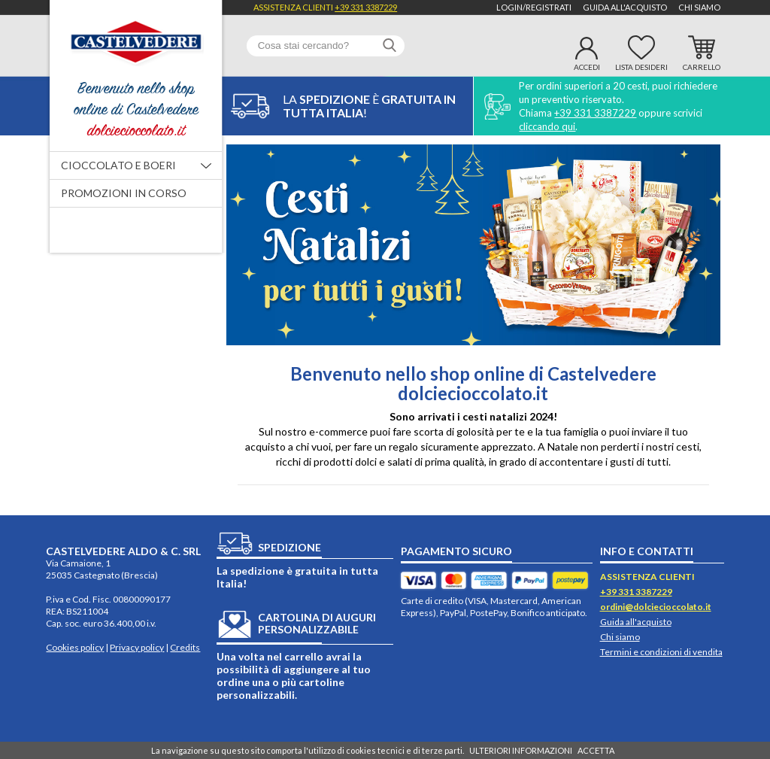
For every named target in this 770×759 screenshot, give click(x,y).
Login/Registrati (533, 7)
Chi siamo (699, 7)
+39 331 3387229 (366, 7)
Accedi (587, 66)
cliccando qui (547, 126)
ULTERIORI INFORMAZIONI (520, 750)
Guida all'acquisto (625, 7)
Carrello (701, 66)
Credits (185, 647)
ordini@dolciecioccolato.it (655, 606)
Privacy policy (137, 647)
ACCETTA (596, 750)
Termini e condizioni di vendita (661, 651)
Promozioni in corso (123, 193)
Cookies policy (75, 647)
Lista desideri (641, 66)
